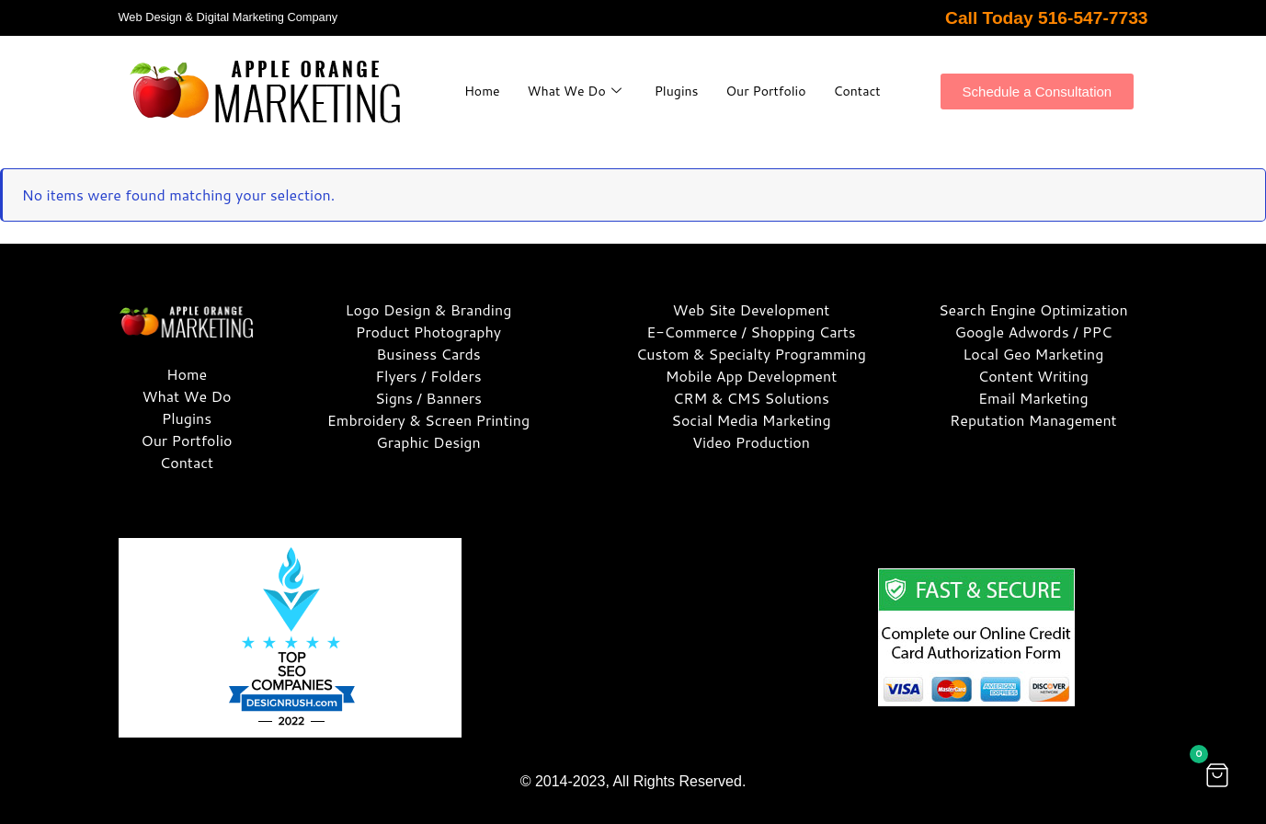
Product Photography (428, 331)
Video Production (751, 441)
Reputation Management (1033, 419)
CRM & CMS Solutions (751, 397)
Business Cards (428, 353)
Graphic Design (428, 441)
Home (512, 80)
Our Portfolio (808, 80)
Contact (672, 100)
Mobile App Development (751, 375)
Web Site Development (751, 309)
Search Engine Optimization (1033, 309)
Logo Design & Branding (429, 309)
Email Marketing (1033, 397)
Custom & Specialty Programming (751, 353)
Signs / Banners (428, 397)
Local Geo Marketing (1033, 353)
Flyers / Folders (428, 375)
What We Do (608, 80)
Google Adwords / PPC (1033, 331)
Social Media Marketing (750, 419)
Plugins (714, 80)
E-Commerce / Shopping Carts (751, 331)
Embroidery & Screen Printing (428, 419)
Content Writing (1033, 375)
